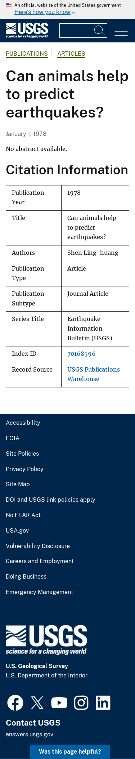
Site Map (18, 484)
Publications (27, 53)
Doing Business (26, 577)
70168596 (81, 353)
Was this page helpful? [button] (70, 751)
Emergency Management (39, 592)
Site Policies (22, 454)
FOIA (12, 438)
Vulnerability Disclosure (38, 546)
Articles (71, 53)
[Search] (100, 30)
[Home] (27, 36)
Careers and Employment (40, 561)
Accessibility (23, 423)
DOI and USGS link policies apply (50, 500)
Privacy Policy (25, 469)
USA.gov (17, 531)
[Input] (83, 30)
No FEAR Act (23, 515)
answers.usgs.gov (29, 734)
